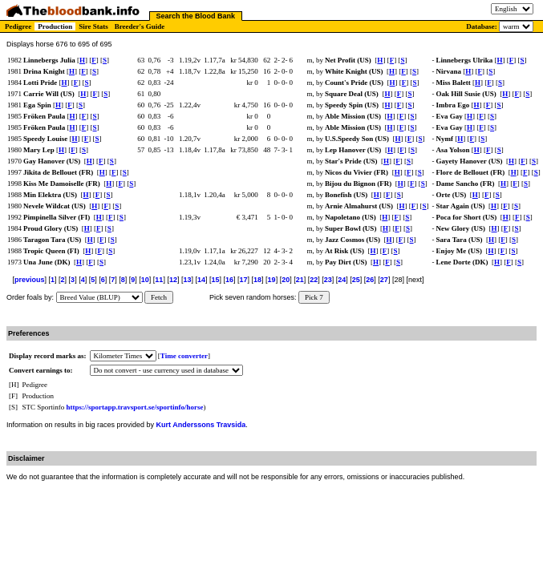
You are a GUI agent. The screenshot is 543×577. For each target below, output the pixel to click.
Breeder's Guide (140, 26)
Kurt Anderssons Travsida (201, 425)
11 (159, 280)
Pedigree (18, 26)
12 (173, 280)
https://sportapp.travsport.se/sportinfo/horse (135, 407)
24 (342, 280)
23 (328, 280)
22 (314, 280)
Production (55, 26)
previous (29, 280)
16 (229, 280)
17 (244, 280)
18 (257, 280)
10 (145, 280)
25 (356, 280)
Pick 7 (314, 297)
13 (187, 280)
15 (215, 280)
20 (286, 280)
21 (300, 280)
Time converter (184, 356)
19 (272, 280)
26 (370, 280)
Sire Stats (93, 26)
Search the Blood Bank (196, 16)
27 (384, 280)
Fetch (159, 297)
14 (201, 280)
